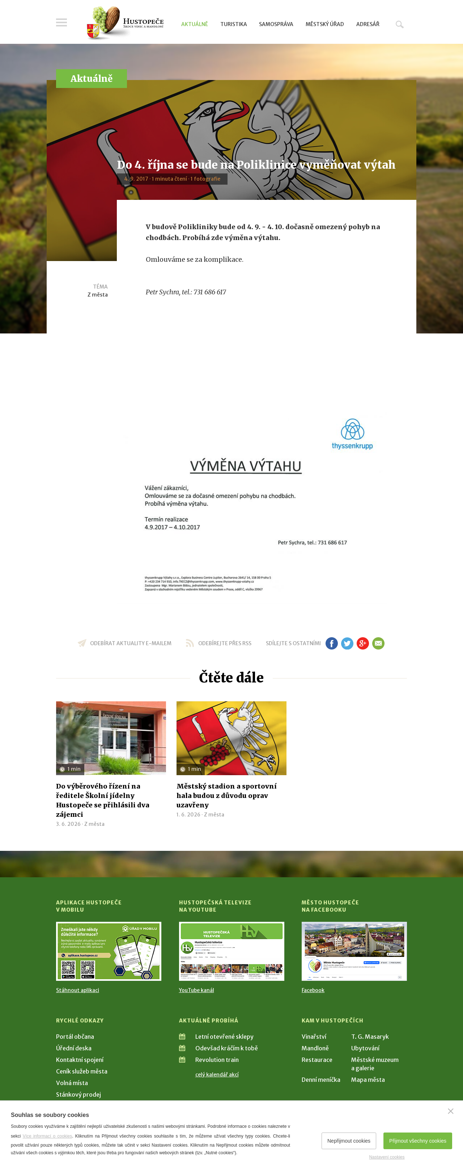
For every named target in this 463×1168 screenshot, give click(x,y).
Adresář (367, 24)
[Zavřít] (451, 1111)
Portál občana (75, 1036)
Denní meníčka (321, 1079)
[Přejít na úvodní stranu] (124, 23)
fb (332, 643)
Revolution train (217, 1059)
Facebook (313, 990)
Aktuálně (194, 24)
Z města (98, 294)
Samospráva (276, 24)
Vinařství (314, 1036)
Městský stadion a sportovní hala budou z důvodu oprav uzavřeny (227, 795)
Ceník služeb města (81, 1071)
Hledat (399, 24)
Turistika (233, 24)
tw (347, 643)
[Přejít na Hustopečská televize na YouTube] (231, 951)
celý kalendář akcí (217, 1074)
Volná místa (72, 1083)
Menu (61, 22)
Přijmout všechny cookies (417, 1141)
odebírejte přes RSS (224, 643)
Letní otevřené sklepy (224, 1036)
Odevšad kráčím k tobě (226, 1048)
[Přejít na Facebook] (354, 951)
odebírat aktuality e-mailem (130, 643)
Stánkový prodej (78, 1094)
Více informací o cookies (47, 1136)
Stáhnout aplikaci (77, 990)
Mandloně (315, 1048)
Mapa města (368, 1079)
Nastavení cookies (386, 1157)
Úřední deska (74, 1048)
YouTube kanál (196, 990)
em (378, 643)
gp (362, 643)
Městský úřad (325, 24)
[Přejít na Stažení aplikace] (108, 951)
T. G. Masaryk (370, 1036)
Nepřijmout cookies (348, 1141)
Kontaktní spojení (79, 1059)
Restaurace (317, 1059)
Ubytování (365, 1048)
